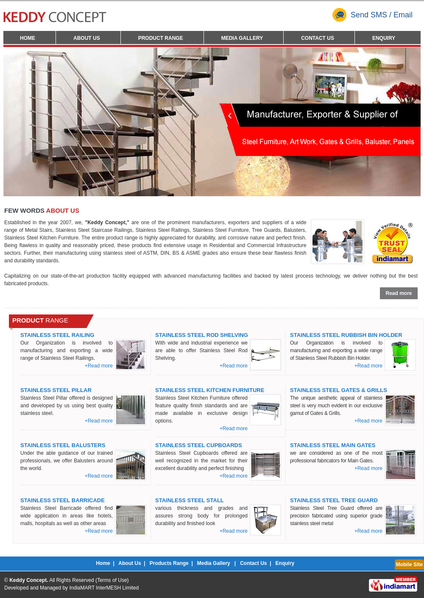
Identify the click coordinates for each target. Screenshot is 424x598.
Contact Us (317, 38)
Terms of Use (112, 580)
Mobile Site (409, 564)
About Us (86, 38)
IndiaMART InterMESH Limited (104, 588)
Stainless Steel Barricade (62, 500)
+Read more (99, 366)
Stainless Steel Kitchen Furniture (209, 390)
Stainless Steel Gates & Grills (338, 390)
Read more (398, 293)
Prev (16, 120)
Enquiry (383, 38)
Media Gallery (242, 38)
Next (408, 120)
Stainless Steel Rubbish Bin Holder (346, 335)
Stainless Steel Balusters (62, 445)
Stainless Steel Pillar (56, 390)
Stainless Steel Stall (189, 500)
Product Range (160, 38)
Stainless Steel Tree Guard (334, 500)
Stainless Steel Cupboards (198, 445)
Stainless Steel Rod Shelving (201, 335)
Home (27, 38)
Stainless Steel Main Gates (333, 445)
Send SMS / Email (372, 15)
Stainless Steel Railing (57, 335)
